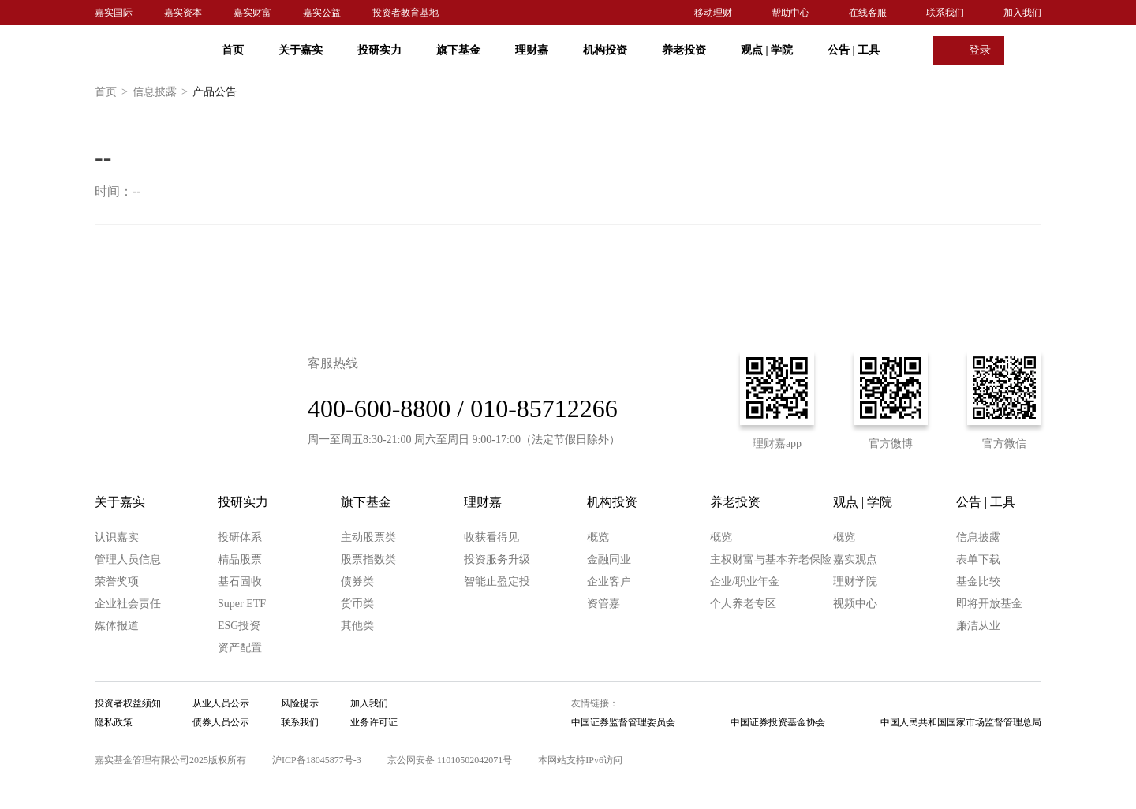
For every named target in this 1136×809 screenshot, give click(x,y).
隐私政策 (114, 722)
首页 (233, 50)
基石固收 (240, 581)
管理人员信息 (128, 559)
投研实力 (379, 50)
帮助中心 (790, 12)
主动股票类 (368, 537)
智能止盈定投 (497, 581)
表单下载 (978, 559)
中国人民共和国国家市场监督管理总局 (960, 722)
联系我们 (945, 12)
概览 (598, 537)
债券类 (357, 581)
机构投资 (605, 50)
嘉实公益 (322, 12)
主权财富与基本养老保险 (770, 559)
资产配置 (240, 648)
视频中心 (855, 604)
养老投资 (684, 50)
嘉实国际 (114, 12)
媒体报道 (117, 626)
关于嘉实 (300, 50)
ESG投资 (239, 626)
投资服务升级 (497, 559)
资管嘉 (603, 604)
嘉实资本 (183, 12)
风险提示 (300, 703)
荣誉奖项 (117, 581)
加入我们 (1022, 12)
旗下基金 (458, 50)
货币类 (357, 604)
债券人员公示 (220, 722)
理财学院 (855, 581)
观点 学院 (767, 50)
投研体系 (240, 537)
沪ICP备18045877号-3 (316, 760)
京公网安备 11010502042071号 (450, 760)
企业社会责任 (128, 604)
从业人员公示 (220, 703)
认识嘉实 (117, 537)
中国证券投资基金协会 (778, 722)
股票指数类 (368, 559)
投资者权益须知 (128, 703)
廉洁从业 (978, 626)
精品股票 (240, 559)
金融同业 (609, 559)
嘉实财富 (252, 12)
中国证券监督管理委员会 (623, 722)
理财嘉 (531, 50)
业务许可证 (374, 722)
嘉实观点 (855, 559)
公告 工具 (854, 50)
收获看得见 (491, 537)
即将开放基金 (989, 604)
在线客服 (868, 12)
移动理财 (713, 12)
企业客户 (609, 581)
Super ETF (242, 604)
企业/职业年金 (744, 581)
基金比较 (978, 581)
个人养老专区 (743, 604)
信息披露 (162, 92)
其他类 (357, 626)
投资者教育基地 (405, 12)
